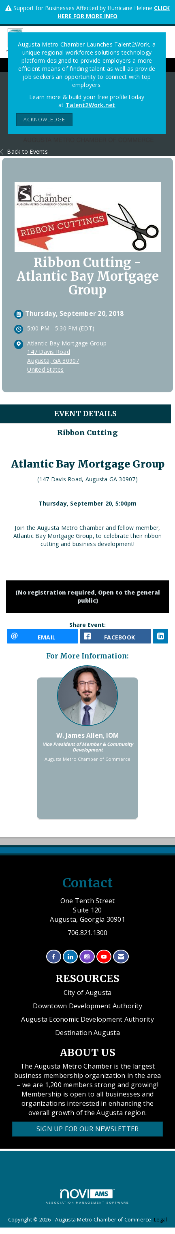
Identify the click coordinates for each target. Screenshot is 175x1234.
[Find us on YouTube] (103, 957)
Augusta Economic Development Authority (87, 1019)
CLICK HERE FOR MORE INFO (114, 12)
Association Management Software (87, 1196)
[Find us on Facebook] (53, 957)
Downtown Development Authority (87, 1005)
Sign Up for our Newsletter (87, 1128)
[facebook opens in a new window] (115, 636)
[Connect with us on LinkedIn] (70, 957)
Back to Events (24, 151)
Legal (160, 1219)
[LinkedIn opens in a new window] (160, 636)
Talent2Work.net (90, 105)
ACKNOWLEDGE (44, 119)
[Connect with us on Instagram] (86, 957)
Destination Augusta (87, 1032)
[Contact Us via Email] (121, 957)
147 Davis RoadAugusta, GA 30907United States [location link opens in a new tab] (53, 360)
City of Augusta (88, 992)
